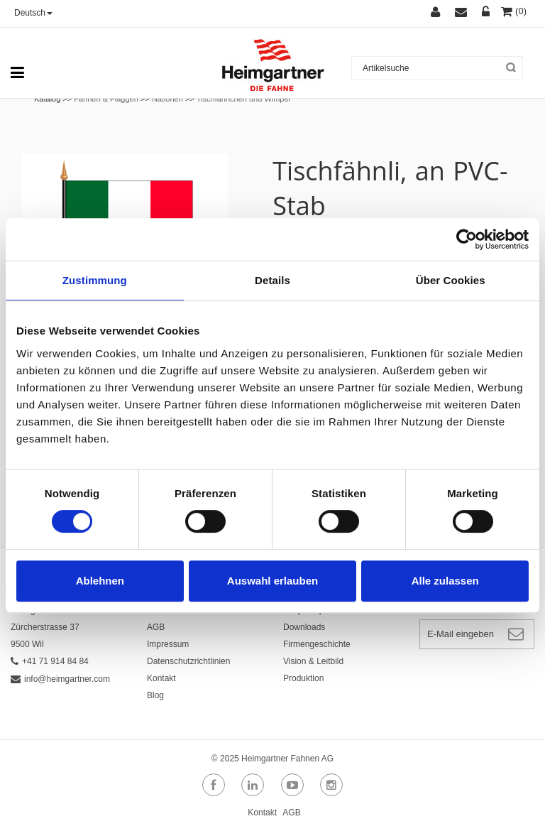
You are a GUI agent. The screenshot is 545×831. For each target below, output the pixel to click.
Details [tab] (272, 280)
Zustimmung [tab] (94, 280)
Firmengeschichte (317, 644)
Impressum (168, 644)
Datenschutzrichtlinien (188, 661)
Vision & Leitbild (313, 661)
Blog (155, 695)
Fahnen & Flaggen (106, 98)
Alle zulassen (445, 581)
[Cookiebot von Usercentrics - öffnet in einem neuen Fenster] (466, 239)
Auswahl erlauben (272, 581)
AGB (156, 627)
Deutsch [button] (33, 13)
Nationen (167, 98)
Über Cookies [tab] (450, 280)
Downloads (304, 627)
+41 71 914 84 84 (50, 661)
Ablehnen (100, 581)
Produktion (303, 678)
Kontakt (161, 678)
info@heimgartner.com (60, 679)
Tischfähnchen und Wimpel (243, 98)
